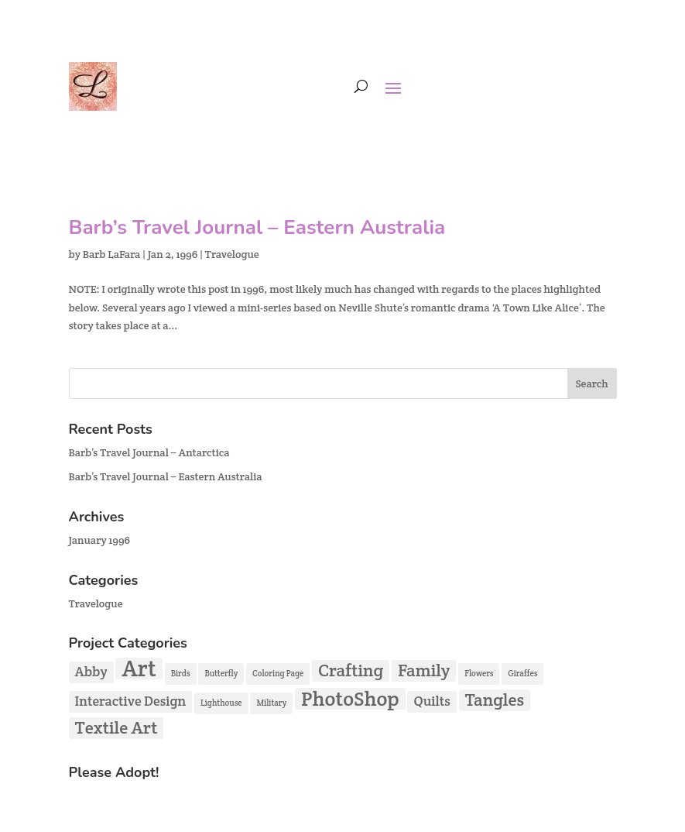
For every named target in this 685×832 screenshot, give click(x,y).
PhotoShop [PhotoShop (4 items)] (350, 699)
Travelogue (232, 254)
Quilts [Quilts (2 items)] (431, 701)
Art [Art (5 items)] (139, 668)
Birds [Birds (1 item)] (180, 673)
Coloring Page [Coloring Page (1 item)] (277, 673)
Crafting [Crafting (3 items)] (350, 670)
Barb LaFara (112, 254)
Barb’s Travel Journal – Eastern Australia (257, 227)
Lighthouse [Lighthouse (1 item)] (220, 702)
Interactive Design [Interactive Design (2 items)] (131, 701)
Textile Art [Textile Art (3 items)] (116, 727)
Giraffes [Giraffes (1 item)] (522, 673)
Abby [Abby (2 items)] (91, 671)
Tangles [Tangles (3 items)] (494, 699)
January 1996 (100, 540)
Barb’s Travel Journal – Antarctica (149, 452)
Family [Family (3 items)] (424, 670)
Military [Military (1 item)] (271, 702)
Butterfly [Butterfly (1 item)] (221, 673)
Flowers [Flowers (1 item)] (478, 673)
